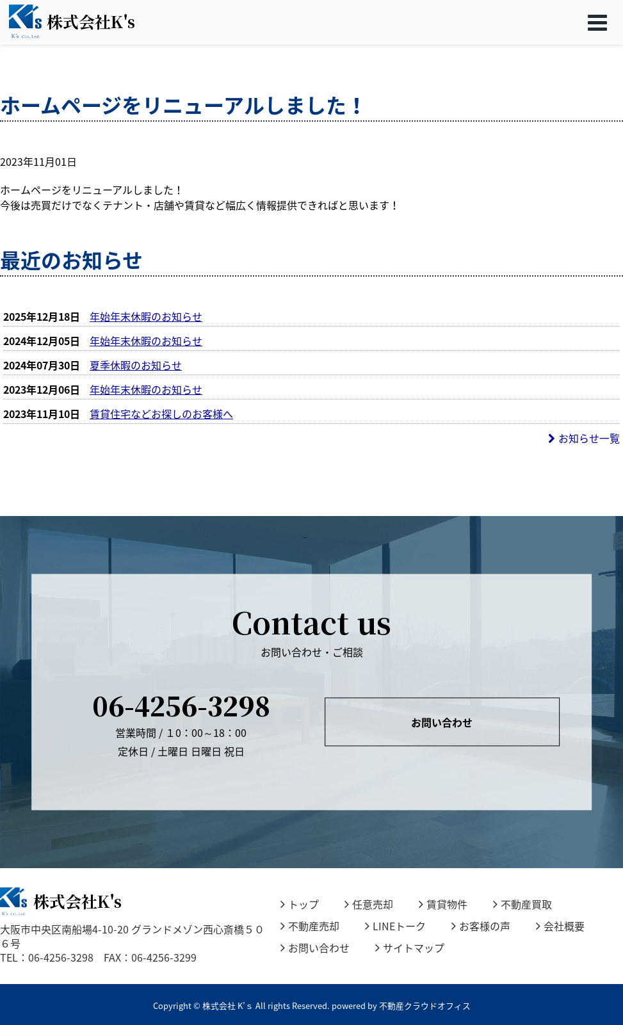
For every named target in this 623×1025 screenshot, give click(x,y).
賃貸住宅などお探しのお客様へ (161, 413)
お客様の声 (480, 925)
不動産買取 (522, 904)
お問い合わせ (442, 722)
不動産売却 (309, 925)
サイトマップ (409, 947)
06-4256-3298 (181, 704)
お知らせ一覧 (584, 438)
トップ (299, 904)
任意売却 (368, 904)
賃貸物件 (443, 904)
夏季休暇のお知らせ (136, 365)
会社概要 (560, 925)
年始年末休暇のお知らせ (146, 316)
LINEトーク (395, 925)
